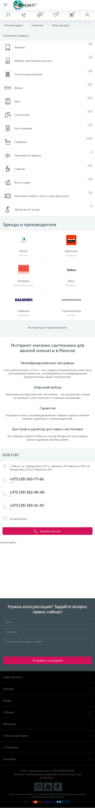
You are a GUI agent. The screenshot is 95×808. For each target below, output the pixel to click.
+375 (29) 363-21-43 (51, 507)
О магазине (47, 747)
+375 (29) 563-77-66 (51, 480)
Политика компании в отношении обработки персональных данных (47, 794)
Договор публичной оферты (47, 797)
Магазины (47, 724)
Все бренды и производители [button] (47, 327)
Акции (47, 700)
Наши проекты (47, 677)
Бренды (47, 689)
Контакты (47, 759)
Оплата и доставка (47, 735)
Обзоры (47, 712)
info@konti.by (18, 519)
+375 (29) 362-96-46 (51, 494)
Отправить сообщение (48, 660)
